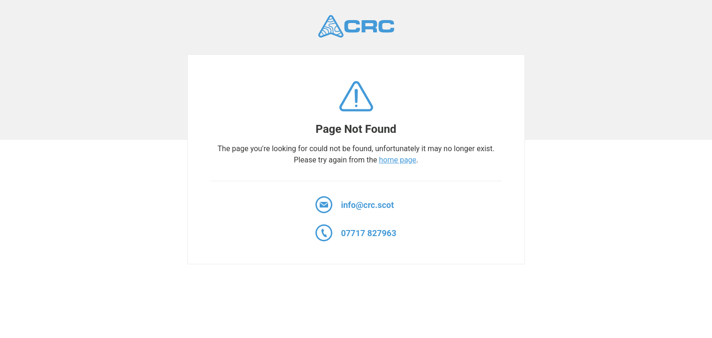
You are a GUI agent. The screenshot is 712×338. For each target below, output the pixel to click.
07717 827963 (355, 232)
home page (397, 159)
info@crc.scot (354, 204)
